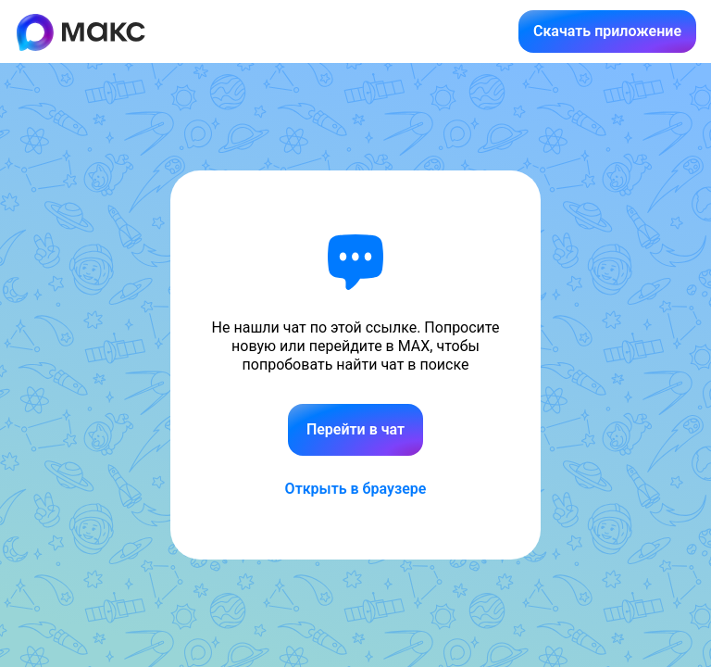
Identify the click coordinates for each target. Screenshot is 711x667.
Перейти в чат (355, 429)
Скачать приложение (607, 31)
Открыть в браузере (356, 488)
